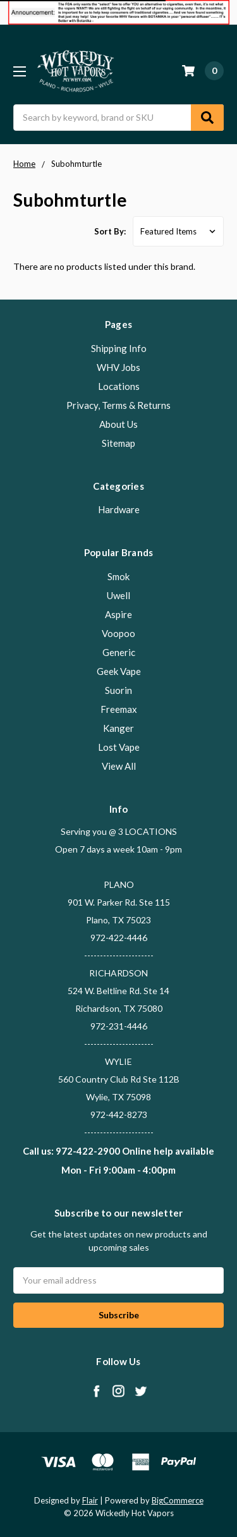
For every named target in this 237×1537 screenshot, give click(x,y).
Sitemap (118, 443)
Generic (118, 652)
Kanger (118, 728)
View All (119, 766)
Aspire (118, 614)
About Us (118, 424)
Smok (118, 576)
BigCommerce (178, 1500)
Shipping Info (119, 348)
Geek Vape (119, 671)
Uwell (118, 595)
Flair (90, 1500)
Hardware (119, 509)
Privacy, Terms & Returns (118, 405)
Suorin (118, 690)
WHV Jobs (118, 367)
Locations (119, 386)
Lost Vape (119, 747)
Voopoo (118, 633)
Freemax (118, 709)
